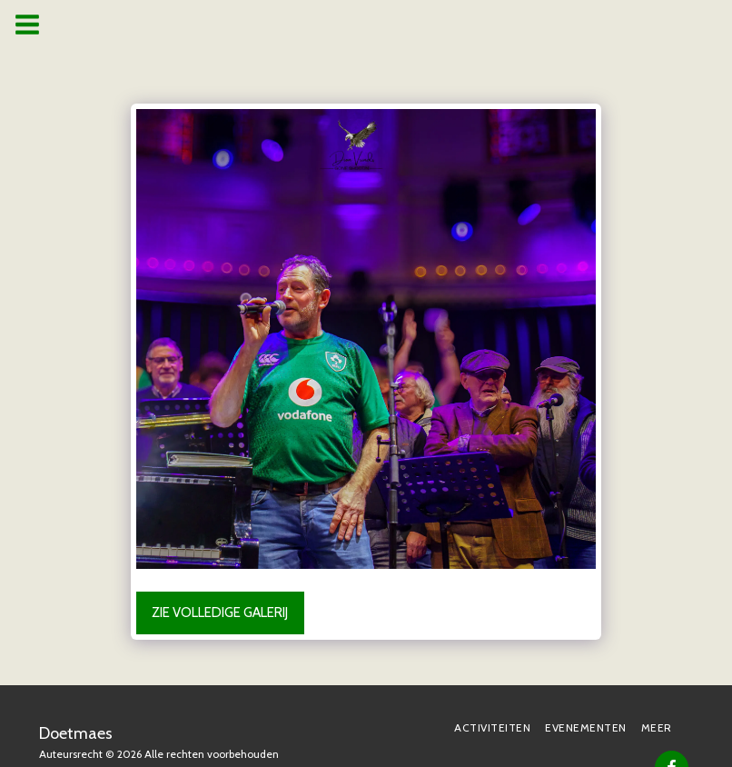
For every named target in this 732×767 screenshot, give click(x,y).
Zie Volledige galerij (220, 612)
